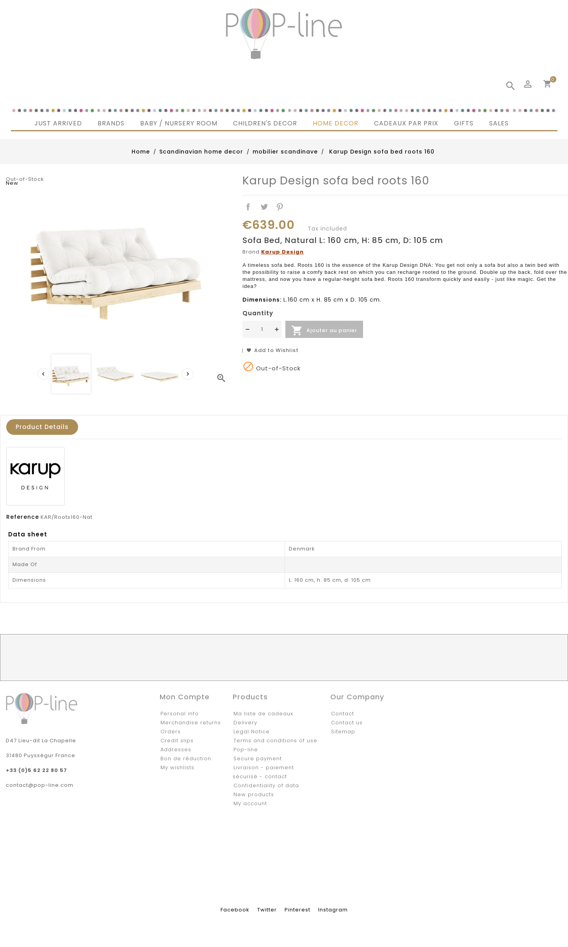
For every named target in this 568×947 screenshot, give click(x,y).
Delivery (245, 722)
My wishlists (177, 767)
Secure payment (257, 758)
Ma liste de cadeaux (263, 713)
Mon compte (185, 697)
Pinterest (280, 207)
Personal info (179, 713)
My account (250, 803)
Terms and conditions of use (275, 740)
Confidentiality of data (266, 785)
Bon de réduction (185, 758)
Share (248, 207)
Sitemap (343, 731)
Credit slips (177, 740)
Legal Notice (251, 731)
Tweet (264, 207)
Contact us (347, 722)
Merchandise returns (190, 722)
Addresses (175, 749)
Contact (342, 713)
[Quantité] (261, 329)
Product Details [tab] (42, 427)
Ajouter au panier (324, 330)
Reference (22, 516)
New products (253, 794)
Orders (170, 731)
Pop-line (245, 749)
